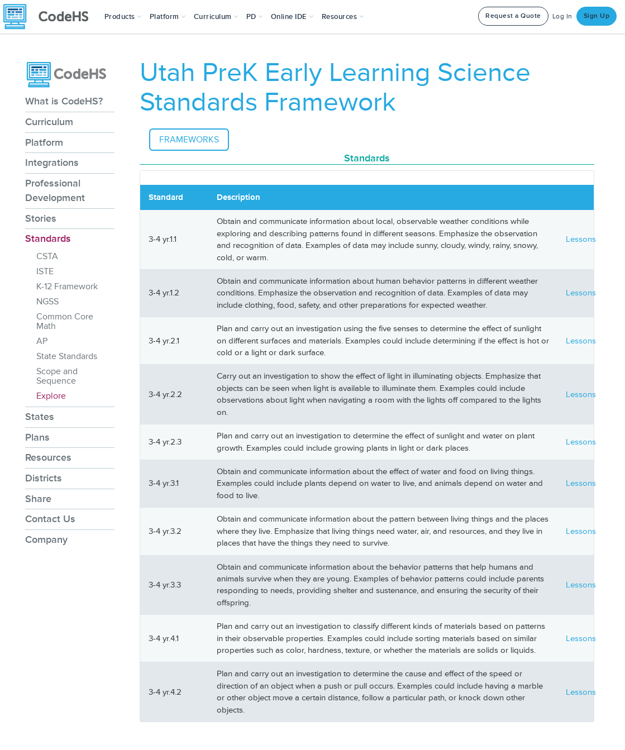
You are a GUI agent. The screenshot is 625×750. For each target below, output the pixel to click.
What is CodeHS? (64, 101)
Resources (48, 457)
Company (46, 539)
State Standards (66, 356)
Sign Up (597, 16)
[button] (123, 17)
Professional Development (55, 190)
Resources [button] (343, 16)
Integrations (52, 162)
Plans (37, 437)
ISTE (45, 271)
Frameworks (189, 139)
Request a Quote (513, 16)
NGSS (47, 301)
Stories (40, 218)
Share (38, 499)
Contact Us (50, 519)
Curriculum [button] (216, 16)
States (39, 416)
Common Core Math (64, 321)
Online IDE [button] (292, 16)
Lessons (581, 239)
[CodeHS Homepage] (50, 17)
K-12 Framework (67, 286)
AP (41, 341)
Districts (43, 478)
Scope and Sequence (57, 376)
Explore (51, 396)
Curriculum (49, 122)
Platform (44, 142)
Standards (48, 238)
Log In (562, 16)
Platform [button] (168, 16)
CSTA (47, 256)
